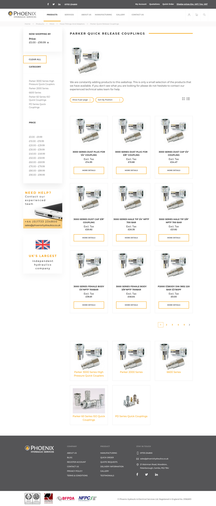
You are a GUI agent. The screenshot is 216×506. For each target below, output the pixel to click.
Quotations (154, 4)
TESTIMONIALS (107, 475)
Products (40, 24)
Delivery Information (112, 466)
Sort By (101, 100)
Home (28, 24)
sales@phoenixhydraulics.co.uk (154, 459)
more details (88, 170)
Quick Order (168, 4)
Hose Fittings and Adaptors (72, 24)
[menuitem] (52, 15)
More (52, 24)
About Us (72, 453)
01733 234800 (70, 4)
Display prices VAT (192, 4)
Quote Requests (108, 462)
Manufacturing (108, 453)
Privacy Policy (74, 471)
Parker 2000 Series (38, 88)
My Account (140, 4)
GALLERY (104, 471)
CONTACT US (73, 466)
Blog (69, 457)
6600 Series (35, 92)
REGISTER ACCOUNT (76, 462)
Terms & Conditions (77, 475)
